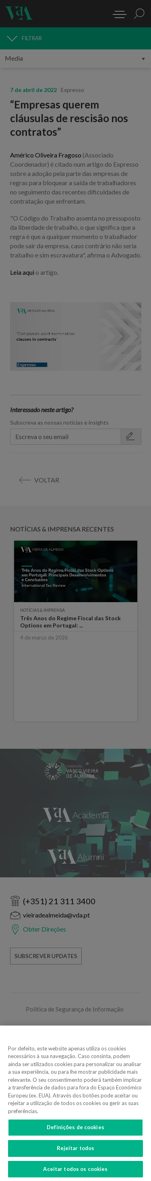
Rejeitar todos (76, 1155)
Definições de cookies (75, 1135)
